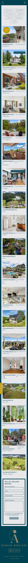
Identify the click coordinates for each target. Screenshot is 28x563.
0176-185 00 (21, 558)
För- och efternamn (14, 488)
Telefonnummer (14, 497)
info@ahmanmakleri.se (14, 560)
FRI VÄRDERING (1, 388)
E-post (14, 493)
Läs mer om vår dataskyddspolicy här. (12, 517)
